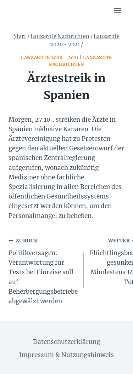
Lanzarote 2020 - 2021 (50, 57)
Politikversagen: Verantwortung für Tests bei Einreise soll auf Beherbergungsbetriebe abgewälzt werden (43, 270)
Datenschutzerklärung (66, 342)
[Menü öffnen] (117, 10)
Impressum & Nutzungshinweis (66, 355)
